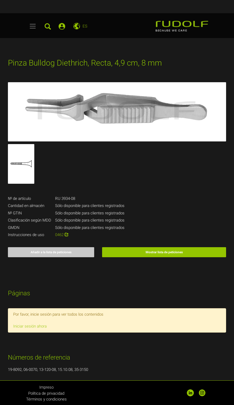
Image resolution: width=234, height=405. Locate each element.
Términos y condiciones (46, 399)
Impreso (46, 387)
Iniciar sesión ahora (30, 326)
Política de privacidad (46, 393)
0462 (62, 234)
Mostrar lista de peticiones (164, 252)
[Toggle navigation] (33, 26)
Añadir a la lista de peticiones (51, 252)
